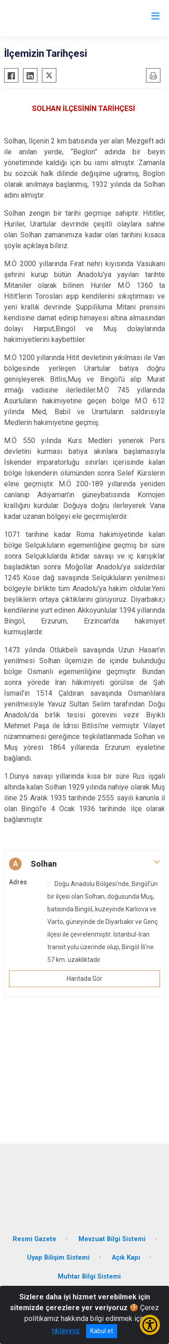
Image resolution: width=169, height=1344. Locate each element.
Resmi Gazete (34, 1239)
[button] (84, 864)
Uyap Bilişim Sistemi (58, 1257)
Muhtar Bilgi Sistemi (89, 1276)
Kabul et (101, 1331)
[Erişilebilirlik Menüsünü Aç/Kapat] (150, 1325)
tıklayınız (66, 1330)
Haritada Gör (84, 978)
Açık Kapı (126, 1257)
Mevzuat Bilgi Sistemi (112, 1239)
